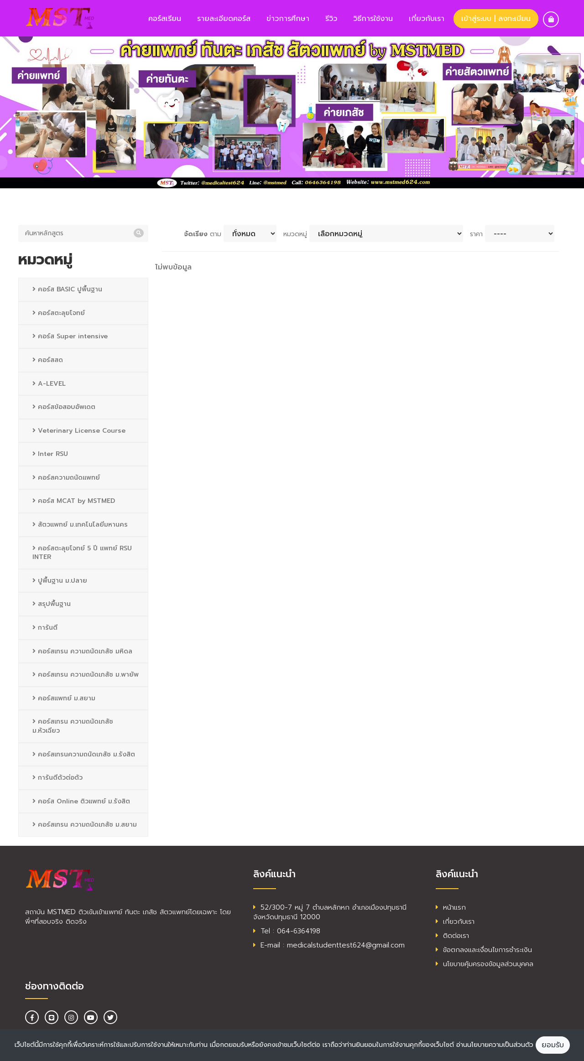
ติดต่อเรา (452, 936)
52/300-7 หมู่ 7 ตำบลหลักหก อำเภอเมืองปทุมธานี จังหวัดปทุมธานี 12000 (330, 912)
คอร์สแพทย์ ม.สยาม (63, 698)
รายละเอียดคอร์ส (223, 18)
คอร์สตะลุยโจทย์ (58, 313)
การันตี (44, 627)
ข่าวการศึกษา (287, 18)
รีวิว (331, 18)
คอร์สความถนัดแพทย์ (66, 477)
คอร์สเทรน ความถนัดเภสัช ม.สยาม (84, 824)
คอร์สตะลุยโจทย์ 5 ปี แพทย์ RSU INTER (82, 552)
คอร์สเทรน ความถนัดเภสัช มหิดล (82, 651)
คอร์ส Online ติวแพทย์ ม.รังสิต (81, 801)
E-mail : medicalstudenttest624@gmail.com (329, 945)
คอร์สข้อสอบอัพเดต (63, 407)
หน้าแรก (451, 907)
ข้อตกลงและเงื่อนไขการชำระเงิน (484, 950)
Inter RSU (50, 454)
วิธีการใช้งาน (373, 18)
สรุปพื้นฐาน (51, 604)
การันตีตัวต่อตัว (57, 777)
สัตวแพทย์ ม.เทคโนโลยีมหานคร (80, 524)
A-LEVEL (49, 383)
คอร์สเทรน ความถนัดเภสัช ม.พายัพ (85, 674)
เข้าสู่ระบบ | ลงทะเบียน (496, 18)
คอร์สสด (47, 360)
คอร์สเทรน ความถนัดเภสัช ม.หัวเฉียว (72, 726)
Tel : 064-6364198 (286, 931)
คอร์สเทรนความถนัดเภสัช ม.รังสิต (83, 754)
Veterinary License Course (78, 430)
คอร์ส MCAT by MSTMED (73, 501)
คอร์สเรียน (164, 18)
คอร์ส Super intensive (70, 336)
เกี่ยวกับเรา (426, 18)
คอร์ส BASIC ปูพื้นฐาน (67, 289)
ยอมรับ (553, 1045)
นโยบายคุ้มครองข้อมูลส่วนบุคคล (484, 964)
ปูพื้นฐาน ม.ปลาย (59, 580)
